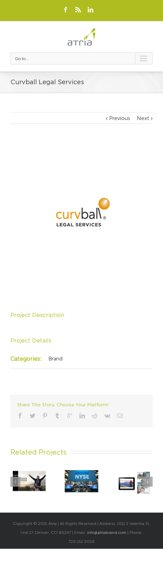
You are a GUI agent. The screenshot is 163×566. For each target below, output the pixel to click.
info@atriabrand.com (106, 532)
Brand (55, 358)
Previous (119, 118)
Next (143, 118)
